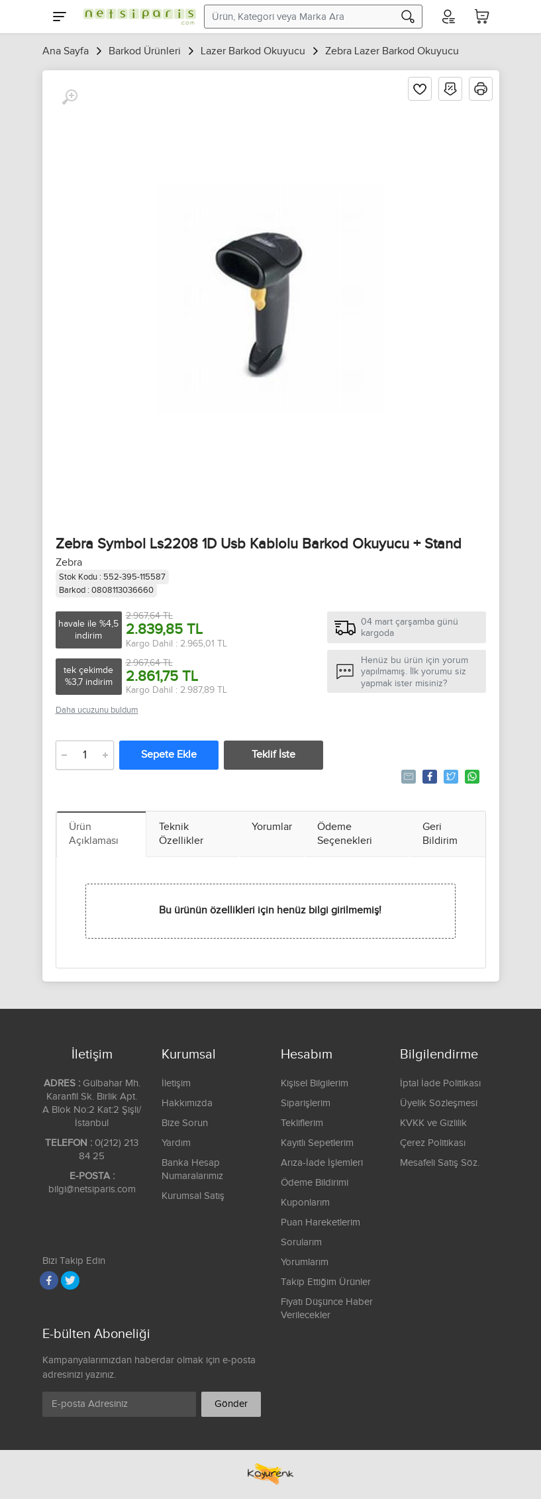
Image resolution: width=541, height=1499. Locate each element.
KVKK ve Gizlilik (433, 1123)
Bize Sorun (185, 1123)
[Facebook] (49, 1280)
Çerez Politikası (433, 1143)
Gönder (231, 1404)
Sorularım (301, 1242)
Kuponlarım (305, 1202)
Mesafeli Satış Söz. (439, 1162)
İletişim (176, 1083)
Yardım (176, 1143)
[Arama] (407, 16)
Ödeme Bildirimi (314, 1182)
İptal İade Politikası (440, 1083)
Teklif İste (273, 755)
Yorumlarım (304, 1262)
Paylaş (428, 776)
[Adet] (85, 755)
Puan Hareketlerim (320, 1222)
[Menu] (59, 16)
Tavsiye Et (407, 776)
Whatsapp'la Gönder (471, 776)
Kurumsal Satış (193, 1196)
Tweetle (450, 776)
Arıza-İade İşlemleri (322, 1162)
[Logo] (136, 16)
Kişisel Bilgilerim (314, 1083)
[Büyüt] (69, 97)
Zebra (69, 562)
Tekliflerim (302, 1123)
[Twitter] (70, 1280)
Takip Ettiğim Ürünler (326, 1282)
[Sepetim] (482, 16)
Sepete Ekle (169, 755)
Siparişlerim (305, 1103)
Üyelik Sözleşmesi (438, 1103)
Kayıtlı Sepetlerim (317, 1143)
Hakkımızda (187, 1103)
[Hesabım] (447, 16)
